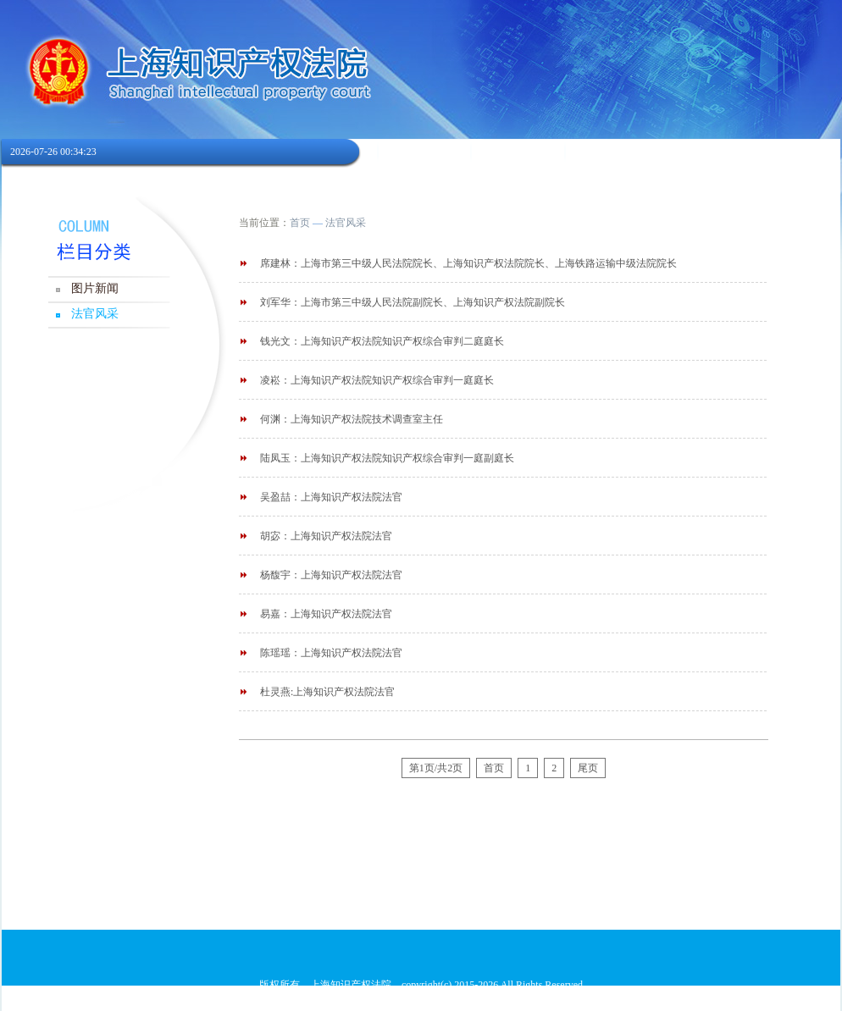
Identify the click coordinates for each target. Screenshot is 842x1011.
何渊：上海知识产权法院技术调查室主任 (351, 419)
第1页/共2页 (436, 768)
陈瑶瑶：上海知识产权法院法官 (331, 653)
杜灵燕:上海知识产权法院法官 (327, 692)
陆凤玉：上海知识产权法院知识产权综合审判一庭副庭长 (387, 458)
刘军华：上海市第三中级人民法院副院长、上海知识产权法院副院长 (412, 302)
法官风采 (95, 313)
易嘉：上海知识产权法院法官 (326, 614)
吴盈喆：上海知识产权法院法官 (331, 497)
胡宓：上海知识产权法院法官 (326, 536)
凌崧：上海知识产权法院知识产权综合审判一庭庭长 (377, 380)
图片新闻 (95, 288)
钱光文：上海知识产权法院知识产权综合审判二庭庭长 (382, 341)
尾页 (588, 768)
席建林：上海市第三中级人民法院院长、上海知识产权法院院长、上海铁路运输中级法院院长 (468, 263)
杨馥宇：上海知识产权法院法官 (331, 575)
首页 (300, 223)
